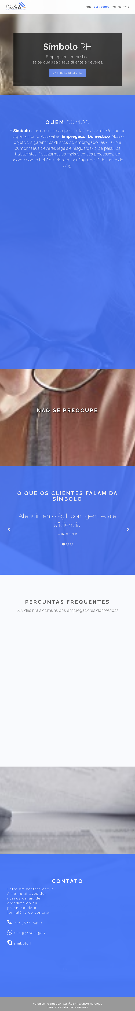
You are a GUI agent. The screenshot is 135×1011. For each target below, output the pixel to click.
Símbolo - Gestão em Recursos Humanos (76, 1000)
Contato (123, 7)
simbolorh (20, 939)
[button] (67, 73)
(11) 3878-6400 (27, 919)
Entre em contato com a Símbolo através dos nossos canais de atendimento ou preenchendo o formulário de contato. (30, 897)
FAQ (114, 7)
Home (88, 7)
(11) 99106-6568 (29, 929)
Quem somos (101, 7)
